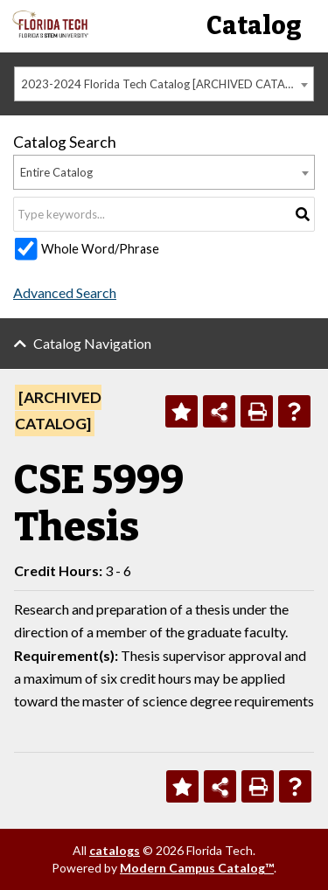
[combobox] (164, 83)
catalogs (114, 850)
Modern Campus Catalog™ (197, 867)
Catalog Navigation (92, 343)
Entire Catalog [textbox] (56, 172)
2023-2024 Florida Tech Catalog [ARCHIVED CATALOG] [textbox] (166, 84)
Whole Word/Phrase (100, 248)
